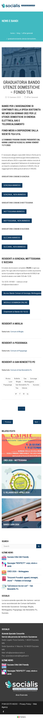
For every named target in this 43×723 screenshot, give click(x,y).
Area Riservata (21, 695)
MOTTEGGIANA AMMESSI (14, 211)
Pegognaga (7, 385)
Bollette (17, 379)
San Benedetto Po (22, 385)
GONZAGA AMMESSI (12, 185)
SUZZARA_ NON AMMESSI (15, 247)
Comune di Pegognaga (18, 351)
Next (37, 422)
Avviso (8, 379)
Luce (10, 382)
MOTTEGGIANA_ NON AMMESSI (17, 221)
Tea (16, 388)
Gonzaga (33, 379)
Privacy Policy (25, 704)
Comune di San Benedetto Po (21, 370)
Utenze (24, 388)
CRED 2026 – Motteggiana (18, 571)
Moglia (18, 382)
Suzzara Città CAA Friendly (18, 557)
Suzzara (36, 385)
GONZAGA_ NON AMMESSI (15, 194)
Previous (7, 422)
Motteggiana (29, 382)
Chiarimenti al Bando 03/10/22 (16, 312)
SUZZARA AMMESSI (12, 238)
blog (18, 33)
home (12, 33)
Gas (25, 379)
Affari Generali (27, 33)
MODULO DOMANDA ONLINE (15, 302)
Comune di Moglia (16, 332)
